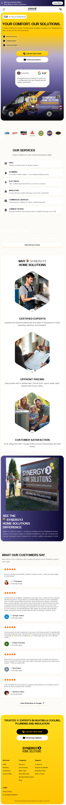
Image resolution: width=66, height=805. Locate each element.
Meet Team (22, 771)
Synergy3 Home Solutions (58, 133)
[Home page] (32, 8)
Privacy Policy (7, 791)
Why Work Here (24, 774)
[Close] (2, 3)
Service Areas (23, 767)
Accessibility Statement (10, 795)
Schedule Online (40, 771)
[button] (32, 53)
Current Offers (7, 774)
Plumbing (6, 767)
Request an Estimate (41, 767)
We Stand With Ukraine (26, 777)
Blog (20, 780)
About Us (22, 764)
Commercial (6, 771)
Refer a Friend (39, 774)
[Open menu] (4, 9)
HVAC (4, 764)
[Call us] (61, 9)
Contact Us (38, 764)
